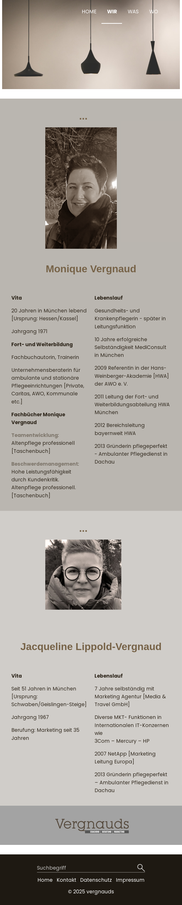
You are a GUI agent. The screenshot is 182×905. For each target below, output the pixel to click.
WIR (112, 11)
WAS (133, 11)
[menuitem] (88, 12)
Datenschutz (96, 879)
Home (45, 879)
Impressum (130, 879)
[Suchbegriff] (91, 868)
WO (153, 11)
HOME (89, 11)
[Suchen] (141, 868)
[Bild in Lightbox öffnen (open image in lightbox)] (81, 188)
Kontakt (66, 879)
